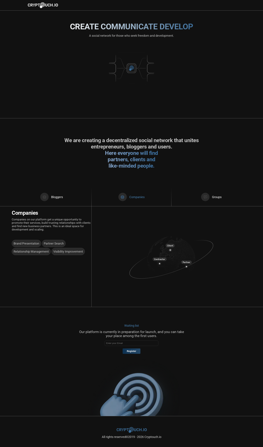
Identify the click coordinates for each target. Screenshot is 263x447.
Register (131, 351)
